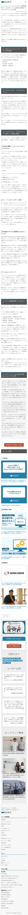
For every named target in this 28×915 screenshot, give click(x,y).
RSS (2, 832)
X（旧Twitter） (4, 828)
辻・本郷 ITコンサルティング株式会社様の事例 (14, 707)
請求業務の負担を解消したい (8, 880)
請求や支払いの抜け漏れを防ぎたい (9, 878)
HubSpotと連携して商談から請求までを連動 (11, 884)
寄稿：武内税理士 (16, 658)
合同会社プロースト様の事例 (16, 722)
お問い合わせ (4, 856)
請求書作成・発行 (13, 660)
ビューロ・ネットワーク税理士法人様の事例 (13, 679)
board (21, 312)
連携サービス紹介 (6, 662)
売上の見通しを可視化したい (8, 887)
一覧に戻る (5, 615)
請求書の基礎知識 (5, 892)
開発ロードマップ (5, 862)
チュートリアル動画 (6, 840)
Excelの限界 (4, 873)
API (2, 826)
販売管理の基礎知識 (6, 894)
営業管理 (10, 658)
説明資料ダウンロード (6, 838)
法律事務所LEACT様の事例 (16, 693)
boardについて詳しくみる (14, 444)
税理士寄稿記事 (4, 908)
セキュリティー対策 (6, 845)
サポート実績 (4, 865)
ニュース (3, 858)
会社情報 (3, 835)
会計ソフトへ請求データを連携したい (10, 882)
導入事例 (3, 871)
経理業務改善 (6, 660)
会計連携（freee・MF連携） (7, 901)
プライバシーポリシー (6, 821)
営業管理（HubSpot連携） (7, 903)
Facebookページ (5, 830)
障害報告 (3, 849)
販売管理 (20, 660)
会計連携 (5, 658)
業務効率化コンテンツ (6, 890)
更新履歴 (3, 860)
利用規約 (3, 819)
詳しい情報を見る (14, 646)
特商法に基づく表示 (6, 824)
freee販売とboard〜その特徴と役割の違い (11, 505)
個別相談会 (10, 325)
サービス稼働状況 (5, 847)
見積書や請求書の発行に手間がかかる (10, 876)
